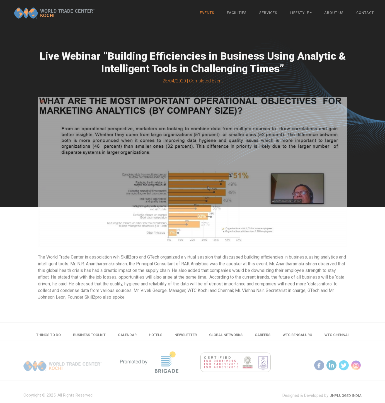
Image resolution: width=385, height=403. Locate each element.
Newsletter (186, 336)
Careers (262, 336)
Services (268, 13)
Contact (365, 13)
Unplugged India (346, 399)
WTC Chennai (337, 336)
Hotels (155, 336)
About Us (334, 13)
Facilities (237, 13)
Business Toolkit (89, 336)
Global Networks (226, 336)
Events (207, 13)
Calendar (127, 336)
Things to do (48, 336)
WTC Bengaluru (297, 336)
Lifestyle (299, 13)
